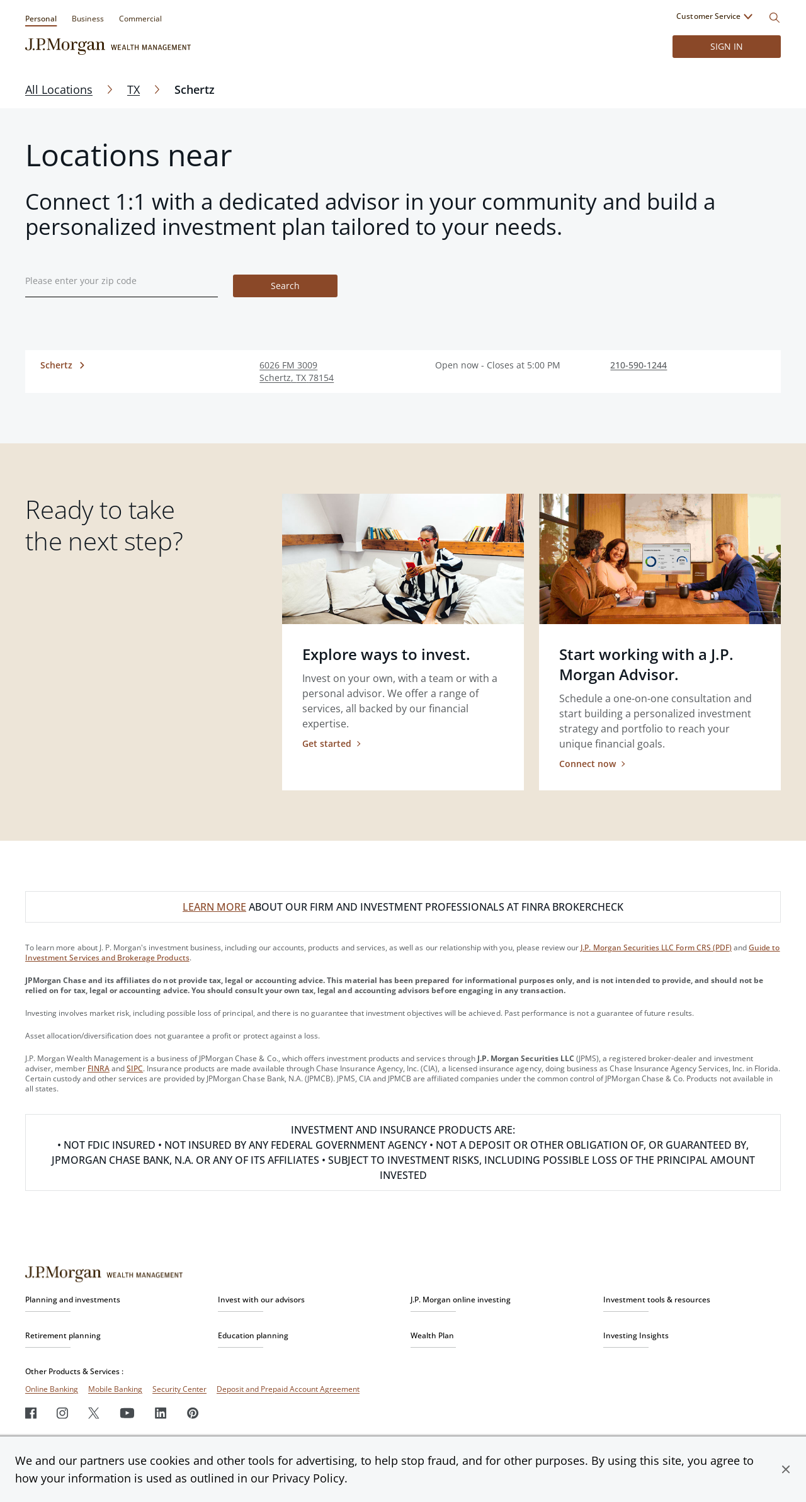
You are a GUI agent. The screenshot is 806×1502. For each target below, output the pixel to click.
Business (87, 18)
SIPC (135, 1068)
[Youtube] (127, 1413)
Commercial (140, 18)
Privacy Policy (308, 1478)
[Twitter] (93, 1413)
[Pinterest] (193, 1413)
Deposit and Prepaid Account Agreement (288, 1389)
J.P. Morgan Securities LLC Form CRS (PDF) (656, 947)
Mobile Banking (115, 1389)
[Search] (774, 17)
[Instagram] (62, 1413)
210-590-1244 (638, 365)
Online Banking (51, 1389)
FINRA (99, 1068)
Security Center (179, 1389)
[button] (786, 1469)
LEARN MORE (214, 907)
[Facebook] (31, 1413)
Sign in (726, 46)
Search (285, 286)
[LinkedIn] (161, 1413)
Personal (41, 18)
